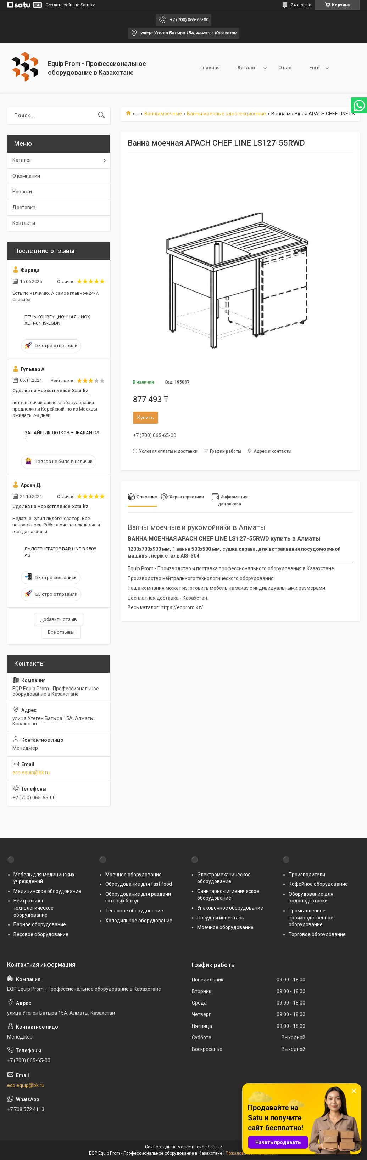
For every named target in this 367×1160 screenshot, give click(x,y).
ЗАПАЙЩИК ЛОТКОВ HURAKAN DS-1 (62, 436)
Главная (210, 67)
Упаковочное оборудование (230, 908)
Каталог (247, 67)
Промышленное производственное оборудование (311, 917)
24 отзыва (301, 4)
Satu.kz (215, 1146)
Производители (307, 874)
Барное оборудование (39, 924)
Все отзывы (61, 632)
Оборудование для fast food (138, 884)
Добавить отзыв (58, 619)
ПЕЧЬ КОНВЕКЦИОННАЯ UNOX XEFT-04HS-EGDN (57, 320)
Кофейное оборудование (318, 884)
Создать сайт (59, 4)
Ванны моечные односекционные (226, 114)
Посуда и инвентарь (220, 918)
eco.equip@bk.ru (31, 772)
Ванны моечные (163, 114)
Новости (22, 191)
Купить (145, 417)
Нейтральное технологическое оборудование (33, 907)
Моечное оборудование (133, 874)
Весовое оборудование (40, 934)
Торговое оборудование (317, 934)
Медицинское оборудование (47, 891)
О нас (284, 67)
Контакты (23, 223)
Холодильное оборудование (138, 920)
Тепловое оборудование (134, 910)
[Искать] (101, 115)
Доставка (23, 207)
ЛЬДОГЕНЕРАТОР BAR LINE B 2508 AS (60, 552)
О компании (26, 176)
